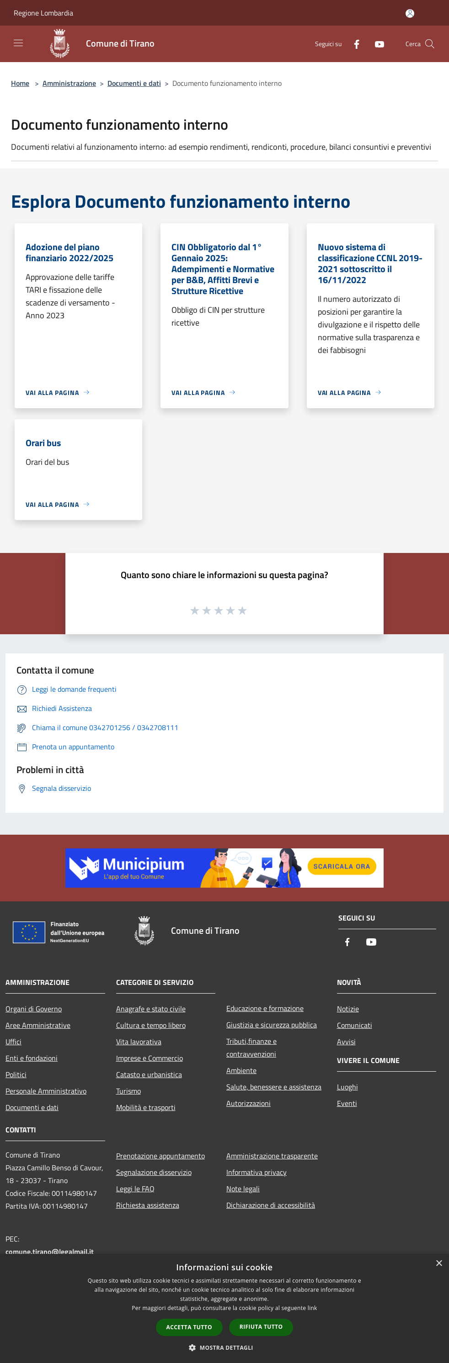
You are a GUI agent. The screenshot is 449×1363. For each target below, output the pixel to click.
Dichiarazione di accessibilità (270, 1205)
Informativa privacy (256, 1172)
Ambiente (241, 1070)
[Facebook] (353, 43)
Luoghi (347, 1086)
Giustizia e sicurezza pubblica (271, 1024)
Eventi (347, 1103)
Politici (16, 1074)
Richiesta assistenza (147, 1205)
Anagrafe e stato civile (151, 1008)
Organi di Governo (33, 1008)
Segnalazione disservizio (154, 1172)
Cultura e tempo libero (151, 1025)
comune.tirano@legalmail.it (49, 1251)
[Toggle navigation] (18, 42)
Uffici (13, 1041)
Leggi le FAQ (135, 1188)
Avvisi (346, 1041)
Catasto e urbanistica (149, 1074)
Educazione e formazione (265, 1008)
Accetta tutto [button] (189, 1327)
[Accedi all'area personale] (409, 13)
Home (20, 83)
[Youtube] (376, 43)
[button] (224, 1347)
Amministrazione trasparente (272, 1155)
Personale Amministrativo (45, 1090)
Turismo (128, 1090)
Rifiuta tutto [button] (261, 1327)
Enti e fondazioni (31, 1058)
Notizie (348, 1008)
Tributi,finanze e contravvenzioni (251, 1047)
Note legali (243, 1188)
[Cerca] (429, 43)
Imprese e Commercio (149, 1058)
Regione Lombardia (43, 12)
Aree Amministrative (37, 1025)
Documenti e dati (134, 83)
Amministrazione (69, 83)
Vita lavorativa (138, 1041)
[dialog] (224, 1308)
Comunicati (354, 1025)
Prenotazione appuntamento (160, 1155)
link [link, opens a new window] (312, 1308)
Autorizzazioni (248, 1103)
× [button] (438, 1263)
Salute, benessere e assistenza (273, 1086)
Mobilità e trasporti (146, 1107)
